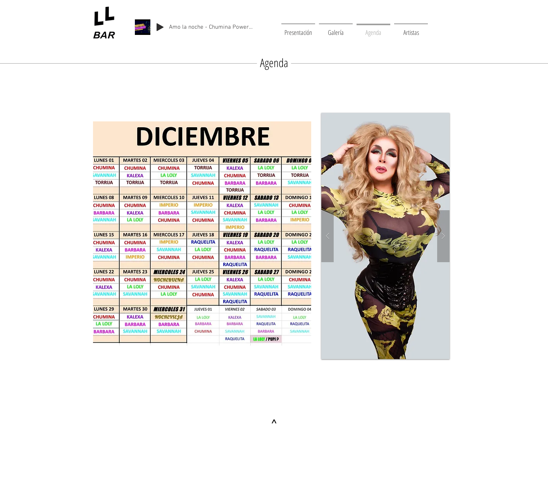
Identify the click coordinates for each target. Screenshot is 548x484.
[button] (385, 236)
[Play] (160, 27)
